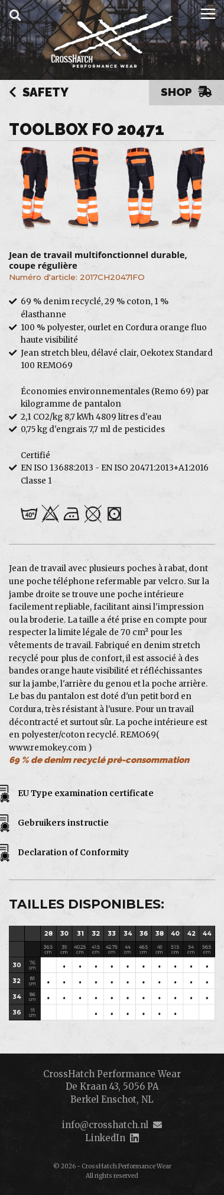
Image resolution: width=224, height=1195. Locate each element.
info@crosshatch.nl (105, 1124)
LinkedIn (105, 1138)
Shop (186, 91)
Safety (39, 92)
